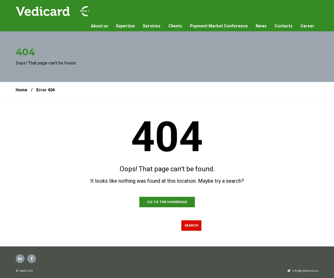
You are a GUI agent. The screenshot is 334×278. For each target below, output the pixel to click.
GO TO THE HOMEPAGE (167, 202)
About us (99, 25)
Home (21, 89)
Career (307, 25)
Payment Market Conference (219, 25)
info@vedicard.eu (305, 271)
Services (151, 25)
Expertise (125, 25)
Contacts (284, 25)
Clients (175, 25)
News (261, 25)
